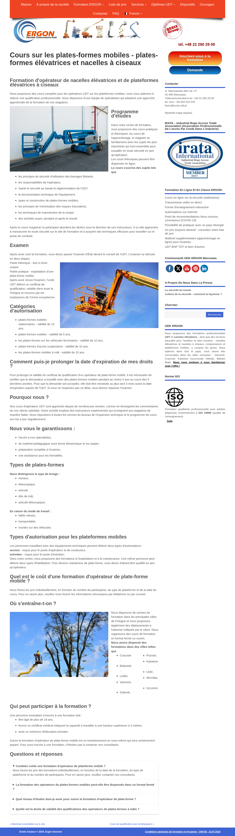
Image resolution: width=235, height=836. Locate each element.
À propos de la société (52, 4)
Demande (195, 70)
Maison (26, 4)
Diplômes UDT (163, 4)
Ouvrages (207, 4)
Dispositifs (187, 4)
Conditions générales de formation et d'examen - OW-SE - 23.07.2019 (182, 831)
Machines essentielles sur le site (28, 824)
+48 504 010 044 (185, 101)
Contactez (100, 13)
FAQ (115, 13)
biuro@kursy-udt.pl (176, 105)
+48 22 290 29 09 (200, 44)
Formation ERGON (89, 4)
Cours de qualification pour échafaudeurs (131, 824)
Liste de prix (118, 4)
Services (139, 4)
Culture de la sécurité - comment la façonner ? (193, 294)
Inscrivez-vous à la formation (195, 58)
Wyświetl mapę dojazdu (178, 112)
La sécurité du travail (178, 290)
